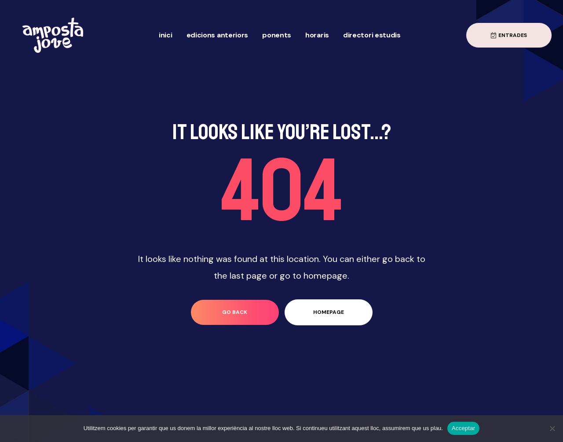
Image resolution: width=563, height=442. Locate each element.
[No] (552, 428)
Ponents (276, 35)
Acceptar (463, 428)
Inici (165, 35)
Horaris (317, 35)
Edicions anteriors (217, 35)
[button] (509, 35)
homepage (328, 312)
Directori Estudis (372, 35)
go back (234, 312)
